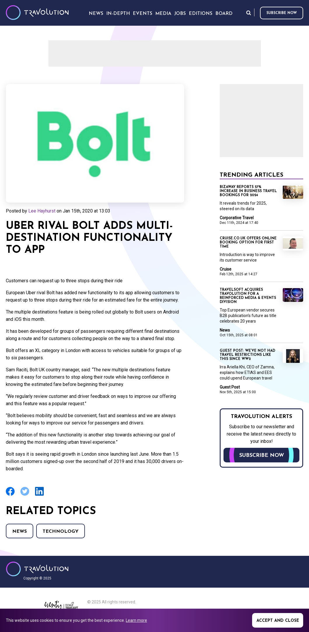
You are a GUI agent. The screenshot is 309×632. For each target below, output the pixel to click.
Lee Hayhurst (41, 211)
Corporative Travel (237, 218)
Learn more (136, 620)
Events (142, 13)
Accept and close (277, 621)
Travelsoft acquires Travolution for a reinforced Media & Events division (248, 296)
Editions (200, 13)
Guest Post (230, 387)
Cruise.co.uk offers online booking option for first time (248, 242)
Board (224, 13)
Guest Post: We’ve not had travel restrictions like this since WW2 (247, 355)
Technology (60, 531)
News (19, 531)
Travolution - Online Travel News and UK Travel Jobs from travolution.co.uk (37, 569)
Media (163, 13)
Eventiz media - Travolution (61, 606)
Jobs (180, 13)
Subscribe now (281, 13)
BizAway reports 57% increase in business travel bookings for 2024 (248, 191)
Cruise (225, 269)
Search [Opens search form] (248, 12)
